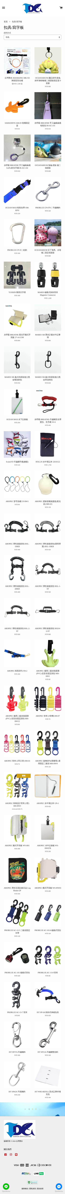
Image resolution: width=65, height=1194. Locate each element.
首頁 (6, 22)
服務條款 (25, 1189)
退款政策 (40, 1189)
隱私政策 (32, 1189)
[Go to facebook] (59, 1186)
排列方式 (7, 33)
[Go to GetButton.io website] (59, 1191)
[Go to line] (6, 1186)
